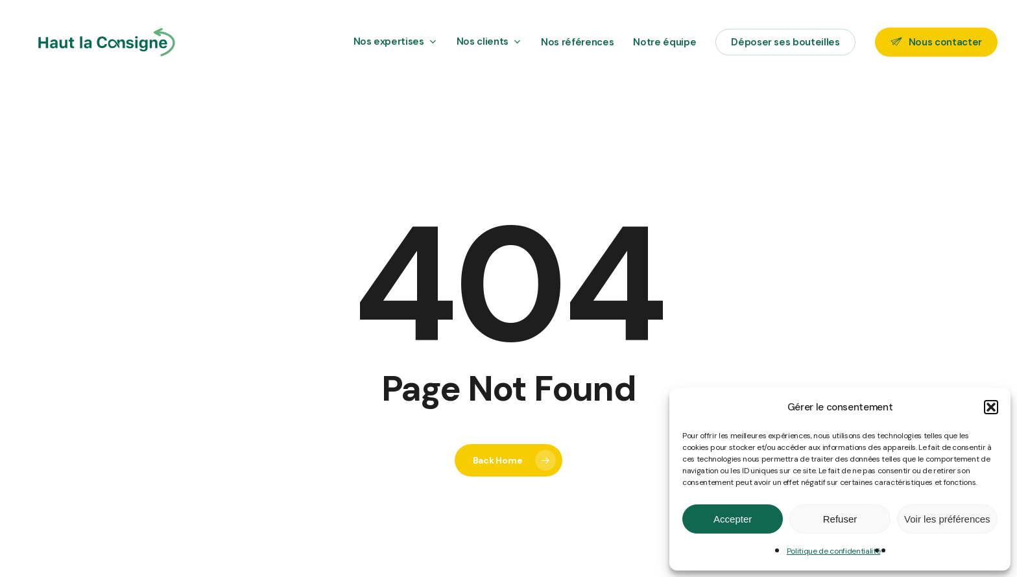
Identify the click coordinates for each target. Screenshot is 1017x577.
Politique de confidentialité (833, 551)
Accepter (732, 518)
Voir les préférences (947, 518)
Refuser (840, 518)
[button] (991, 407)
